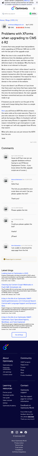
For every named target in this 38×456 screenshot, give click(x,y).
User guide (6, 398)
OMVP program (25, 362)
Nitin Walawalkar (16, 245)
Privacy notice (19, 443)
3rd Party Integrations (19, 452)
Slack (22, 373)
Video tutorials (7, 400)
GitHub (5, 403)
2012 (12, 20)
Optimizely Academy (9, 405)
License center (7, 374)
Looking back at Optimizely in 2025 (15, 273)
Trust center (19, 447)
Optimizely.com (8, 365)
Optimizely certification (7, 368)
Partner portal (7, 392)
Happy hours (24, 365)
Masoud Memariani (16, 179)
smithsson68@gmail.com (16, 25)
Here (3, 111)
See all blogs (19, 335)
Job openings (7, 372)
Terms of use (19, 445)
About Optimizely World (19, 441)
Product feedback (26, 375)
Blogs (8, 20)
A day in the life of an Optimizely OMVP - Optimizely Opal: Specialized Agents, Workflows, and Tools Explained (17, 319)
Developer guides (8, 395)
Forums (23, 367)
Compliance (19, 450)
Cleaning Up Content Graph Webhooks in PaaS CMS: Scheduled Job (17, 285)
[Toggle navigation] (34, 8)
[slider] (20, 27)
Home (2, 20)
